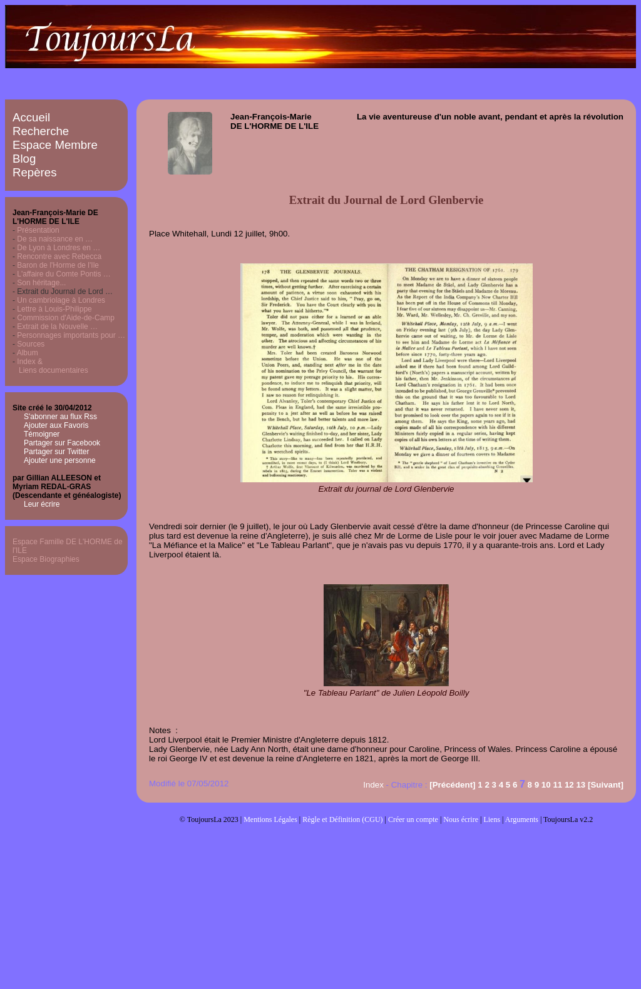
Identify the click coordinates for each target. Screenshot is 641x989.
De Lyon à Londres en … (58, 247)
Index (373, 784)
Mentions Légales (270, 819)
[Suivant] (605, 784)
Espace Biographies (46, 559)
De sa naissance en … (55, 239)
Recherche (41, 131)
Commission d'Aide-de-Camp (66, 317)
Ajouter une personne (60, 460)
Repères (35, 172)
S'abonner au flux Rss (60, 416)
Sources (30, 344)
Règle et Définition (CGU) (342, 819)
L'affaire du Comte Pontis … (63, 274)
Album (27, 352)
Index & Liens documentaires (50, 366)
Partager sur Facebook (62, 443)
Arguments (521, 819)
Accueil (31, 117)
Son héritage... (41, 282)
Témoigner (41, 434)
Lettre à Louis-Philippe (54, 309)
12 (569, 784)
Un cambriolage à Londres (61, 300)
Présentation (38, 230)
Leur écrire (41, 504)
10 (546, 784)
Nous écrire (460, 819)
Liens (491, 819)
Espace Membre (55, 144)
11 (557, 784)
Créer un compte (413, 819)
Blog (24, 158)
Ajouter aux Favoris (56, 425)
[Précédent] (452, 784)
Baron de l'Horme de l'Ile (58, 265)
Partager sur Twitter (56, 451)
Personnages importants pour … (71, 335)
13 (580, 784)
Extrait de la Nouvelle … (57, 326)
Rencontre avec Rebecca (59, 256)
